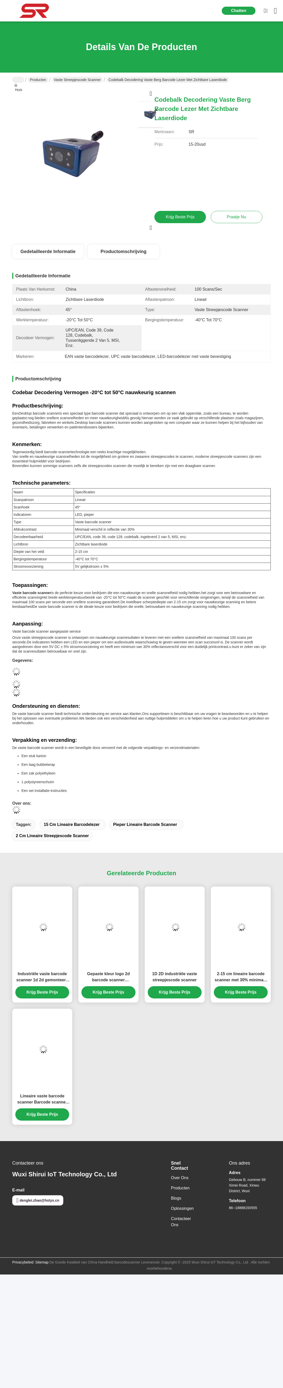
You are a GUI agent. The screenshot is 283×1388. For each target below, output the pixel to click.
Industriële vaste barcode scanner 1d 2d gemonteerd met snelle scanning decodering (42, 977)
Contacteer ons (181, 1221)
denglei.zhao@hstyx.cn (37, 1200)
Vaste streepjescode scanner (77, 80)
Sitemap (41, 1262)
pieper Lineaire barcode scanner (145, 824)
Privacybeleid (22, 1262)
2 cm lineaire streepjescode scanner (52, 836)
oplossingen (182, 1208)
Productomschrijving (123, 251)
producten (180, 1188)
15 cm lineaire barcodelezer (72, 824)
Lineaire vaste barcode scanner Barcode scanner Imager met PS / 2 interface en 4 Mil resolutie (42, 1099)
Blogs (176, 1198)
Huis (18, 80)
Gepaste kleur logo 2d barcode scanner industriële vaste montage (108, 977)
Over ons (179, 1178)
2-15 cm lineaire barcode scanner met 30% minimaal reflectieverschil (241, 977)
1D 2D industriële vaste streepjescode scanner (174, 977)
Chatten (238, 10)
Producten (38, 80)
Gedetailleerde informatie (48, 251)
